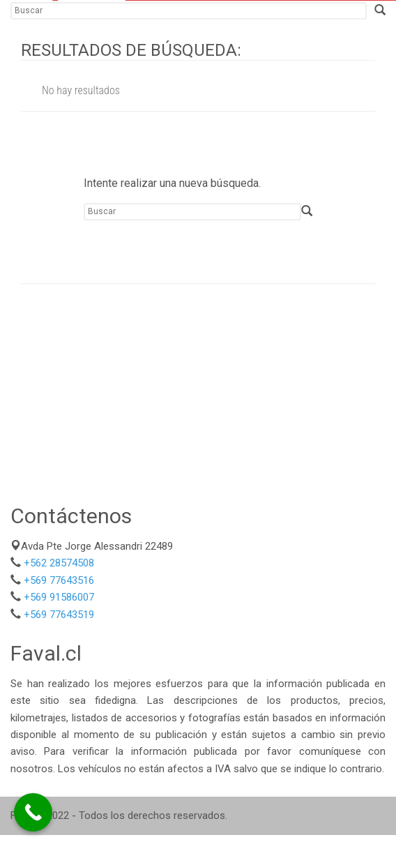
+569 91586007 (59, 597)
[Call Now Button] (33, 812)
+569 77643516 (59, 580)
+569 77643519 (59, 614)
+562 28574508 (59, 563)
